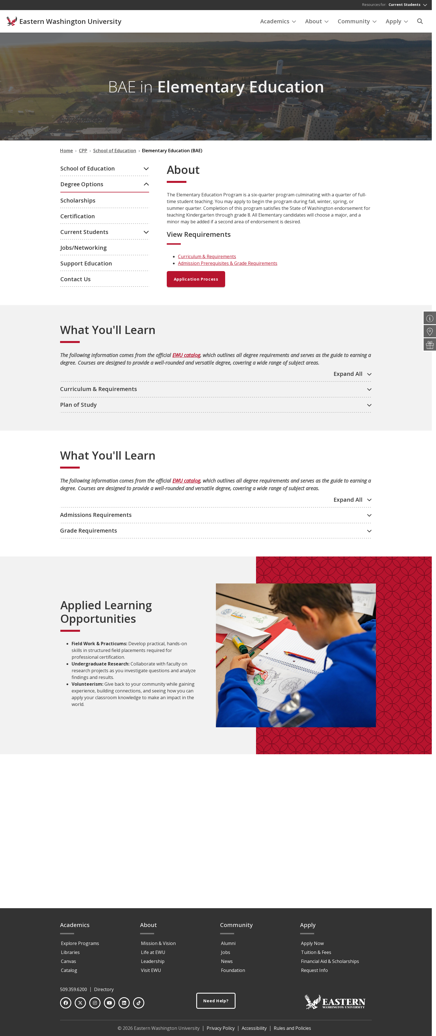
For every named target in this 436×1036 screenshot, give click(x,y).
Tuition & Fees (316, 955)
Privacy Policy (221, 1031)
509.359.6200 (73, 992)
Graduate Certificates (93, 342)
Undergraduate (86, 201)
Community (357, 22)
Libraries (70, 955)
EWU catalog (186, 511)
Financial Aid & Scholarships (330, 964)
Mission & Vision (158, 946)
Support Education (86, 431)
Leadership (153, 964)
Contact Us (75, 447)
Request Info (314, 973)
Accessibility (254, 1031)
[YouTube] (109, 1005)
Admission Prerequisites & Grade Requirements (227, 265)
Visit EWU (151, 973)
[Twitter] (80, 1005)
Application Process (198, 281)
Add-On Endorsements (93, 312)
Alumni (228, 946)
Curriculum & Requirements (207, 258)
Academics (278, 22)
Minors (76, 322)
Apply (397, 22)
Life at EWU (153, 955)
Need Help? (216, 1003)
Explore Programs (80, 946)
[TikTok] (138, 1005)
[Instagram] (95, 1005)
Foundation (233, 973)
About (317, 22)
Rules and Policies (292, 1031)
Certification (77, 384)
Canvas (68, 964)
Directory (104, 992)
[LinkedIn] (124, 1005)
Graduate (79, 332)
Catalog (69, 973)
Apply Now (312, 946)
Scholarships (77, 368)
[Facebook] (65, 1005)
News (227, 964)
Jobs (225, 955)
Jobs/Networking (83, 415)
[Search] (420, 23)
